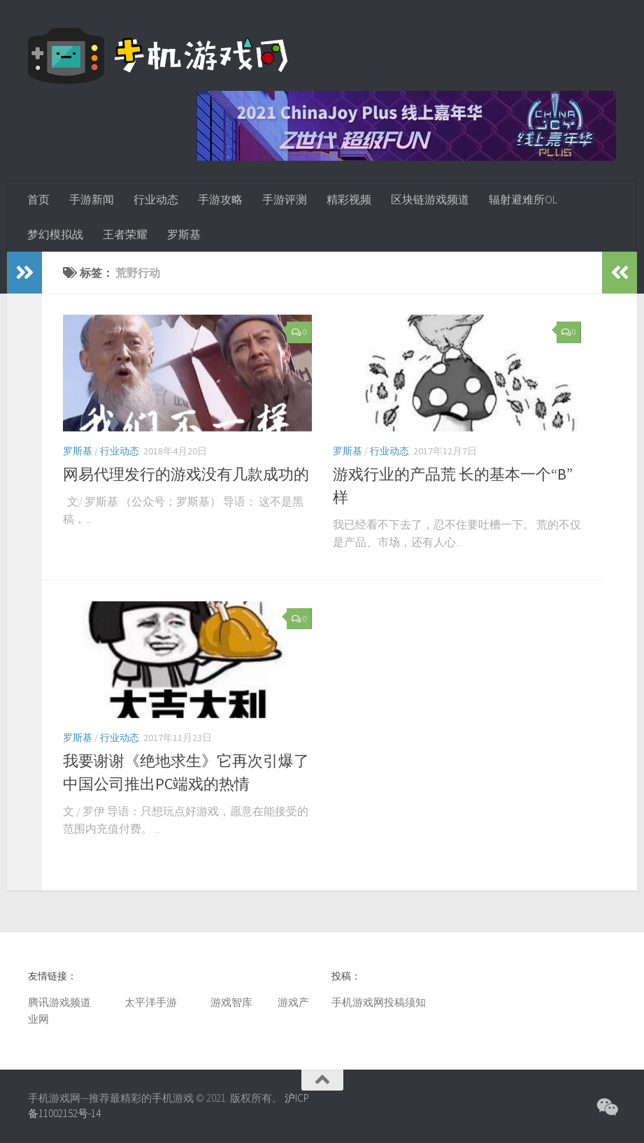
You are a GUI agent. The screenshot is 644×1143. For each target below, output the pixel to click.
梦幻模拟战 (55, 234)
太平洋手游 (150, 1002)
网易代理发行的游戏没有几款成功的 (186, 474)
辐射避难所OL (523, 199)
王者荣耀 (125, 234)
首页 (38, 199)
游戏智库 (231, 1002)
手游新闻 (91, 199)
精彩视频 (349, 199)
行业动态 (156, 199)
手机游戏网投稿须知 (378, 1002)
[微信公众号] (606, 1107)
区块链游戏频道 (430, 199)
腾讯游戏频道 (59, 1002)
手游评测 (284, 199)
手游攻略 (220, 199)
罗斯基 (184, 234)
